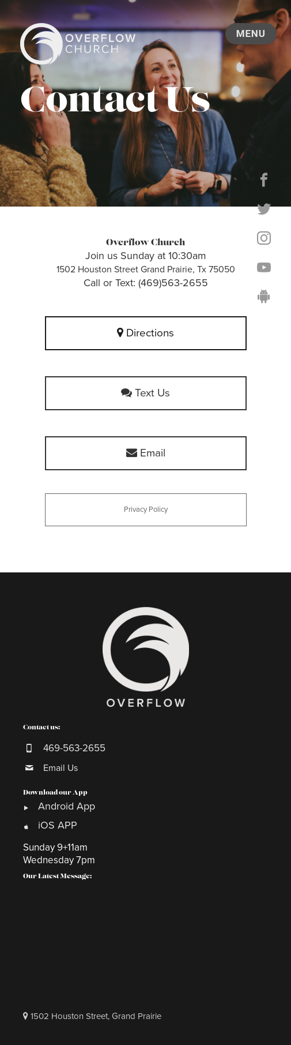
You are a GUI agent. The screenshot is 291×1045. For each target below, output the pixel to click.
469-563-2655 (74, 748)
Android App (68, 806)
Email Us (60, 768)
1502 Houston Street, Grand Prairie (92, 1016)
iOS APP (57, 825)
